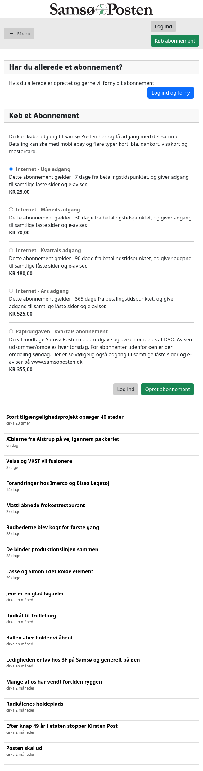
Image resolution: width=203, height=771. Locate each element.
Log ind (125, 389)
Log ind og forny (170, 92)
